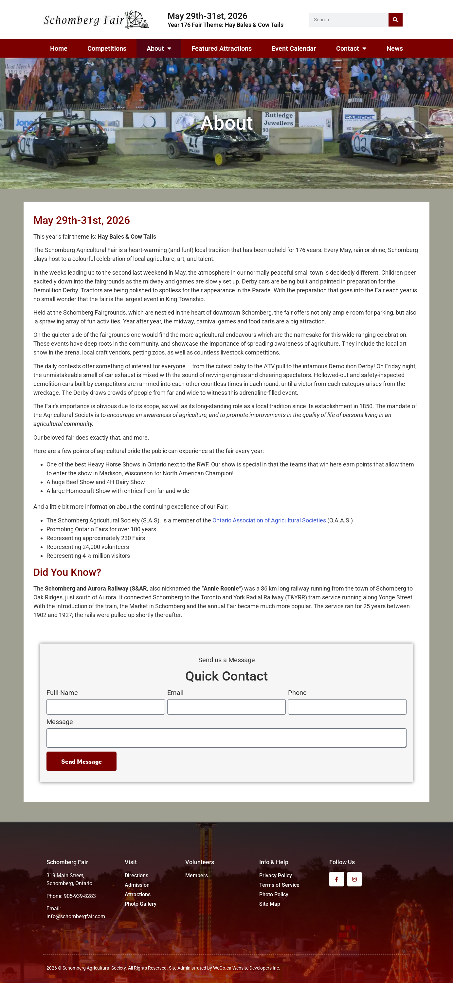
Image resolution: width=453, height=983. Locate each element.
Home (58, 48)
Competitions (106, 48)
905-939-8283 (80, 896)
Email (175, 693)
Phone (297, 693)
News (395, 48)
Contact (351, 48)
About (159, 48)
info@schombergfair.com (75, 916)
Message (59, 722)
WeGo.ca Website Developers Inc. (246, 968)
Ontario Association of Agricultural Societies (269, 520)
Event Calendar (294, 48)
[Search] (396, 20)
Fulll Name (62, 693)
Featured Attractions (221, 48)
